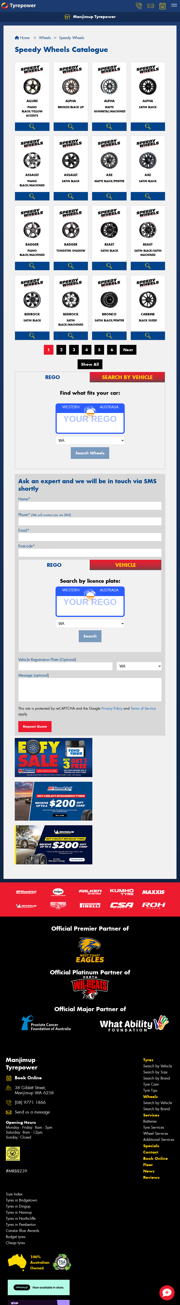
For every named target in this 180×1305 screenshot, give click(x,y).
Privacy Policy (111, 708)
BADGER (32, 245)
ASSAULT (32, 175)
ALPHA (70, 101)
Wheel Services (155, 1085)
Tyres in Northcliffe (21, 1170)
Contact (150, 1104)
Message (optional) (33, 675)
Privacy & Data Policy (33, 1297)
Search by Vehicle (157, 1018)
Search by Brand (156, 1030)
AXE (109, 175)
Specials (151, 1097)
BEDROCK (32, 314)
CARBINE (148, 314)
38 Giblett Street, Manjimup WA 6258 (34, 1042)
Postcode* (26, 546)
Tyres (148, 1011)
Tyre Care (151, 1036)
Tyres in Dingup (18, 1158)
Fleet (148, 1116)
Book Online (155, 1110)
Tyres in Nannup (19, 1164)
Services (151, 1067)
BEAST (109, 245)
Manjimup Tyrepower (90, 17)
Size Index (14, 1146)
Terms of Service (143, 708)
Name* (24, 499)
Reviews (151, 1129)
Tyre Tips (150, 1042)
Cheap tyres (15, 1194)
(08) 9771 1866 (30, 1054)
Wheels (150, 1048)
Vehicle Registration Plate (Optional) (47, 659)
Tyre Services (153, 1079)
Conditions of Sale (62, 1297)
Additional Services (158, 1091)
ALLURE (32, 101)
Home (22, 37)
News (148, 1123)
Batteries (150, 1073)
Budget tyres (15, 1188)
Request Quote (35, 726)
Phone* (44, 514)
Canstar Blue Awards (22, 1182)
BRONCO (109, 314)
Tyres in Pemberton (21, 1176)
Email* (23, 530)
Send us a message (32, 1064)
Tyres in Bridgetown (21, 1152)
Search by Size (155, 1024)
